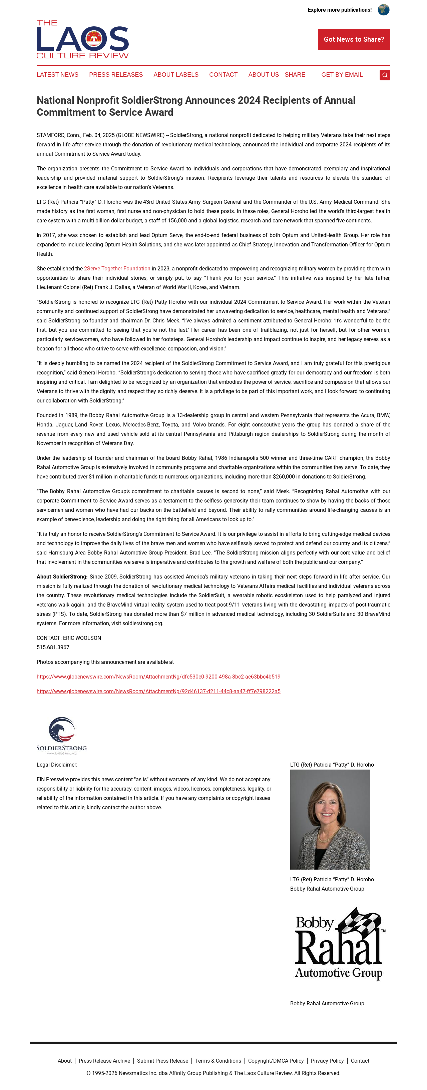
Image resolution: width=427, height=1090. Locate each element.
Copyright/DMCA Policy (276, 1061)
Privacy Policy (327, 1061)
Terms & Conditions (218, 1061)
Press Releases (116, 74)
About (65, 1061)
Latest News (57, 74)
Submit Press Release (162, 1061)
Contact (223, 74)
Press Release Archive (104, 1061)
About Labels (175, 74)
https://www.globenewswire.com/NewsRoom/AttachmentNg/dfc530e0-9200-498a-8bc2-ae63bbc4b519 (159, 677)
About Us (264, 74)
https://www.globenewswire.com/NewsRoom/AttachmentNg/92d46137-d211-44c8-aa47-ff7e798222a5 (159, 691)
